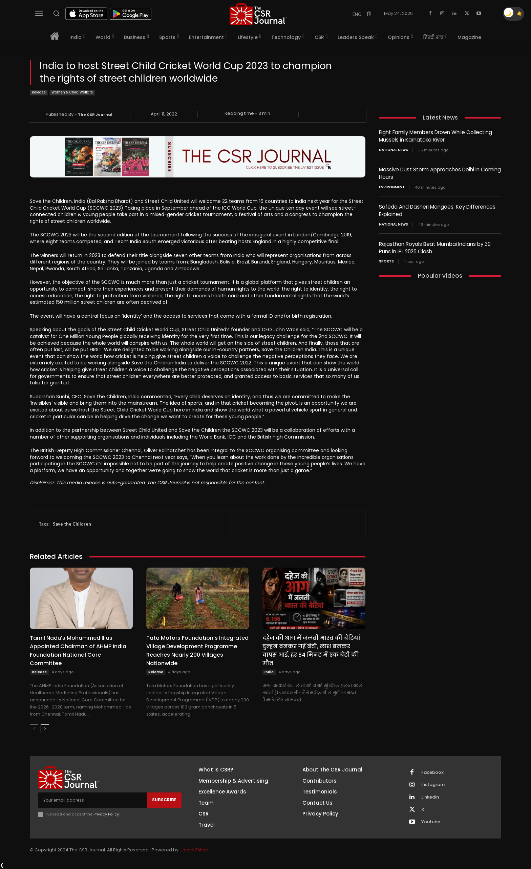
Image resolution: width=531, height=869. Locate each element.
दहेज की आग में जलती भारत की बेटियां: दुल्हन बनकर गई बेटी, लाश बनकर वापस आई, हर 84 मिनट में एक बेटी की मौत (312, 650)
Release (39, 93)
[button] (56, 13)
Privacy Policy (106, 814)
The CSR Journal (95, 114)
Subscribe (164, 800)
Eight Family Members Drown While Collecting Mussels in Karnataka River (435, 136)
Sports (386, 259)
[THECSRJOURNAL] (258, 14)
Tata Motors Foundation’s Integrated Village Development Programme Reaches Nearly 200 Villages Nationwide (197, 650)
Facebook (433, 772)
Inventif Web (195, 850)
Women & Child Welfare (72, 93)
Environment (392, 186)
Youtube (431, 823)
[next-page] (45, 728)
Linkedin (430, 797)
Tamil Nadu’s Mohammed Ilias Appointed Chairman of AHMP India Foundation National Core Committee (78, 650)
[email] (92, 799)
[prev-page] (34, 728)
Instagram (433, 785)
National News (393, 149)
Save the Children (72, 524)
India (269, 672)
